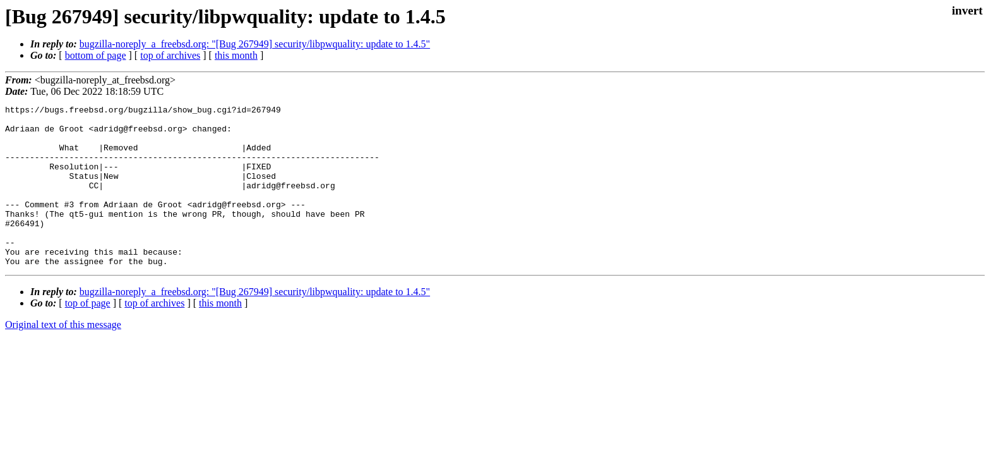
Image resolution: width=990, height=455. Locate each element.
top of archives (170, 55)
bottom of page (95, 55)
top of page (87, 335)
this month (236, 55)
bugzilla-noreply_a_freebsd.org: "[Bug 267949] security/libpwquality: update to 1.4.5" (255, 44)
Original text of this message (63, 356)
